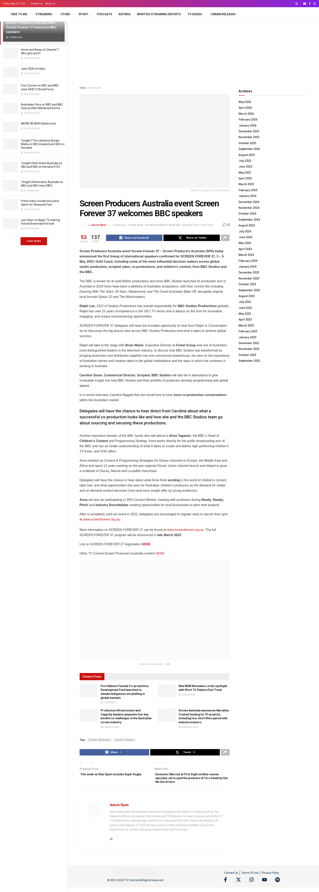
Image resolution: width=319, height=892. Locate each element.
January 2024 (247, 266)
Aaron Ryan (99, 224)
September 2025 (249, 149)
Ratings (125, 14)
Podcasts (104, 14)
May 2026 (245, 101)
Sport (83, 14)
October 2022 (247, 355)
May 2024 (245, 243)
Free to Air (19, 14)
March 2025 (246, 184)
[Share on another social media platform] (225, 238)
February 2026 (248, 119)
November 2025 (249, 137)
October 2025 (247, 143)
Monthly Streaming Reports (159, 14)
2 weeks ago (187, 695)
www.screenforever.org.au (185, 530)
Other (65, 14)
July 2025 (245, 160)
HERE (146, 544)
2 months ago (110, 727)
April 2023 (245, 319)
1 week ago (108, 703)
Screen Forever (124, 740)
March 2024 (246, 254)
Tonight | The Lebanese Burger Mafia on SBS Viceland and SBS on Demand (43, 144)
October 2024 (247, 213)
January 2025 (247, 196)
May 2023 (245, 313)
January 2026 (247, 125)
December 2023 (249, 272)
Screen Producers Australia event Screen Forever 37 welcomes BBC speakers (31, 27)
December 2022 (249, 343)
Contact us (37, 3)
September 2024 (249, 219)
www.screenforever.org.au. (102, 520)
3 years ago (119, 224)
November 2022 (249, 349)
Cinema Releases (223, 14)
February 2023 (248, 331)
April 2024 (245, 249)
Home (83, 87)
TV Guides (194, 14)
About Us (50, 3)
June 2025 (245, 166)
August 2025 (247, 155)
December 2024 (249, 202)
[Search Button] (296, 3)
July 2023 (245, 301)
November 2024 (249, 207)
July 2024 (245, 231)
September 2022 (249, 360)
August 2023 (247, 296)
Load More (34, 241)
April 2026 (245, 107)
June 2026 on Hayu (33, 68)
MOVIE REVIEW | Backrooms (38, 123)
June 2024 (245, 237)
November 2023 (249, 278)
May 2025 (245, 172)
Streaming (44, 14)
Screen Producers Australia (162, 224)
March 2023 (246, 325)
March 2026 (246, 113)
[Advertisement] (194, 52)
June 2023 (245, 307)
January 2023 (247, 337)
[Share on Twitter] (191, 238)
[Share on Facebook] (134, 238)
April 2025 (245, 178)
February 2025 (248, 190)
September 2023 (249, 290)
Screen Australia (99, 740)
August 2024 (247, 225)
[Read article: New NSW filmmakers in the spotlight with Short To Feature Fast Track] (167, 691)
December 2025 (249, 131)
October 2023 (247, 284)
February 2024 (248, 260)
